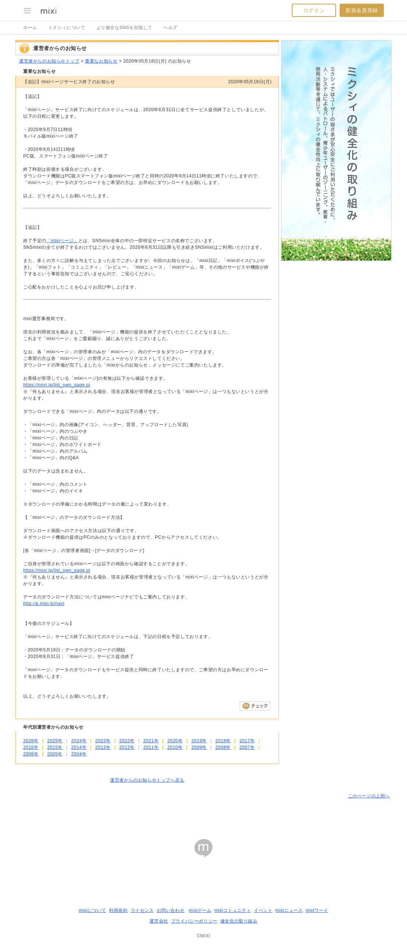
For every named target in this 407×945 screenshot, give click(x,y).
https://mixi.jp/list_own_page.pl (56, 384)
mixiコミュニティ (233, 910)
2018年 (223, 740)
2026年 (31, 740)
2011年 (151, 747)
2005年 (55, 754)
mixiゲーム (200, 910)
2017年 (247, 740)
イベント (263, 910)
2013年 (103, 747)
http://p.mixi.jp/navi (43, 603)
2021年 (151, 740)
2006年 (31, 754)
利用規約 (118, 910)
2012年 (127, 747)
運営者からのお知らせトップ (49, 61)
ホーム (30, 27)
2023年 (103, 740)
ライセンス (142, 910)
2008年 (223, 747)
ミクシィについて (66, 27)
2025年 (55, 740)
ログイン (314, 10)
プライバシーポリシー (194, 921)
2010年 (175, 747)
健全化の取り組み (239, 921)
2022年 (127, 740)
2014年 (79, 747)
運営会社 (158, 921)
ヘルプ (170, 27)
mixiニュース (288, 910)
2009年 (199, 747)
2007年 (247, 747)
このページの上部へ (369, 796)
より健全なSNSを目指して (124, 27)
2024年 (79, 740)
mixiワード (316, 910)
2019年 (199, 740)
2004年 (79, 754)
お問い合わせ (171, 910)
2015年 (55, 747)
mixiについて (92, 910)
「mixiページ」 (62, 240)
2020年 (175, 740)
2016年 (31, 747)
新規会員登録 (362, 10)
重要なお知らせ (101, 61)
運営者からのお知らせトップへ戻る (147, 780)
